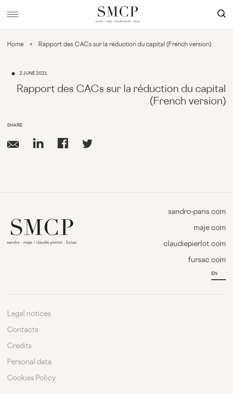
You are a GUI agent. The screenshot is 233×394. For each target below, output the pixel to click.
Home (15, 45)
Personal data (29, 362)
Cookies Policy (31, 378)
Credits (19, 346)
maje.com (210, 228)
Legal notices (29, 314)
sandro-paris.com (197, 212)
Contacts (22, 330)
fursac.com (207, 260)
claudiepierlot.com (195, 244)
